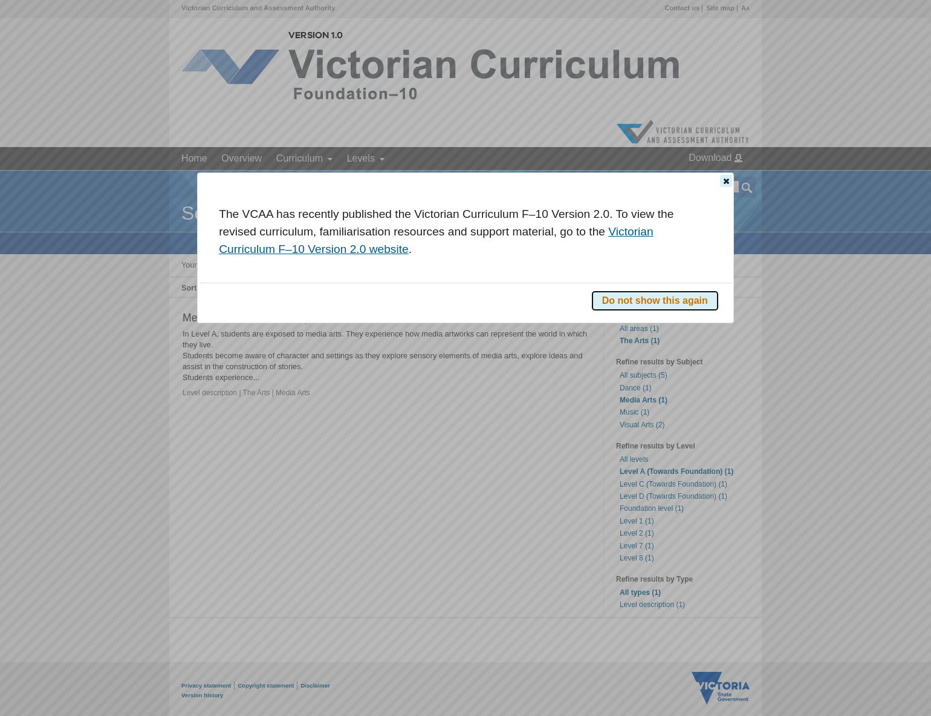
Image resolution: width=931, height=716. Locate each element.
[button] (726, 181)
